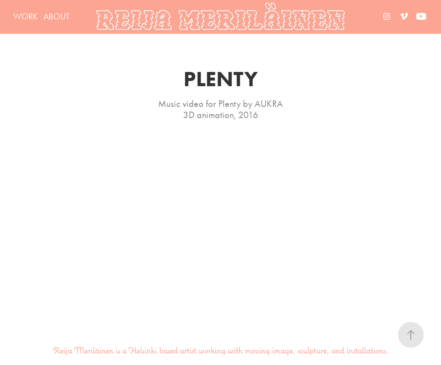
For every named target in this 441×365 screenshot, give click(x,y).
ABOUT (56, 16)
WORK (25, 16)
